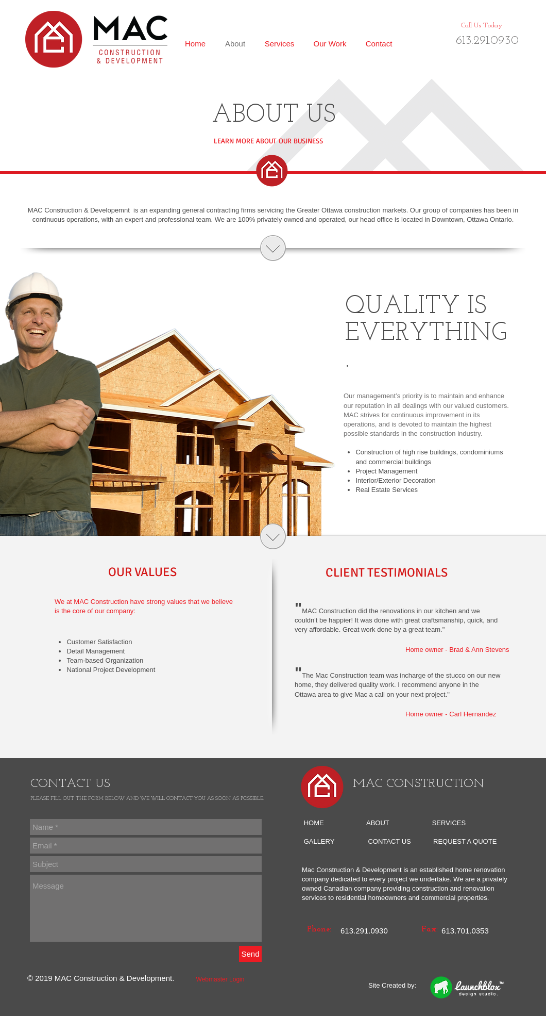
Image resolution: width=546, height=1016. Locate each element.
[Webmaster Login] (220, 980)
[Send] (250, 954)
